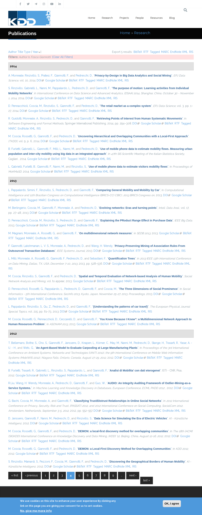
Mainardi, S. (31, 461)
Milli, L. (57, 148)
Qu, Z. (47, 306)
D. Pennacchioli (18, 105)
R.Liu (11, 383)
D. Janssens (15, 418)
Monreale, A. (31, 118)
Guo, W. (100, 383)
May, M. (115, 342)
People (140, 17)
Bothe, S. (31, 342)
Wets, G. (28, 347)
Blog (172, 17)
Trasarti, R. (172, 342)
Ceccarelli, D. (67, 319)
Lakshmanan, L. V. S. (36, 245)
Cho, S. (42, 342)
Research (107, 17)
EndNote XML (179, 51)
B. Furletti (14, 148)
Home (91, 17)
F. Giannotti (15, 245)
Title (20, 51)
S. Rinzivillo (15, 88)
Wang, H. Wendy (101, 245)
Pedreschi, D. (84, 75)
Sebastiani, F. (98, 258)
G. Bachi (13, 400)
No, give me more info (36, 510)
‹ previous (31, 475)
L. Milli (12, 258)
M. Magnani (15, 233)
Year (35, 51)
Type (27, 51)
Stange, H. (158, 342)
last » (146, 480)
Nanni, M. (45, 88)
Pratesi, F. (47, 75)
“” (133, 75)
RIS (191, 51)
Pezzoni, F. (46, 461)
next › (132, 475)
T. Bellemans (16, 342)
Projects (124, 17)
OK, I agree (172, 503)
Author (12, 51)
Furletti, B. (29, 166)
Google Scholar (56, 80)
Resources (156, 17)
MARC (165, 51)
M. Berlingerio (17, 207)
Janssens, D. (72, 342)
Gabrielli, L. (31, 88)
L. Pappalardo (17, 190)
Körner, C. (102, 342)
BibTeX (138, 51)
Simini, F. (32, 190)
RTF (146, 51)
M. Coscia (14, 136)
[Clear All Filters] (62, 57)
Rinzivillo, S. (32, 75)
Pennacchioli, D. (48, 319)
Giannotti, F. (61, 75)
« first (14, 475)
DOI (40, 80)
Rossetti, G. (29, 136)
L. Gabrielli (15, 166)
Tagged (155, 51)
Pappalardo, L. (61, 88)
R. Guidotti (15, 118)
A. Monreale (15, 75)
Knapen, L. (88, 342)
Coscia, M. (35, 105)
